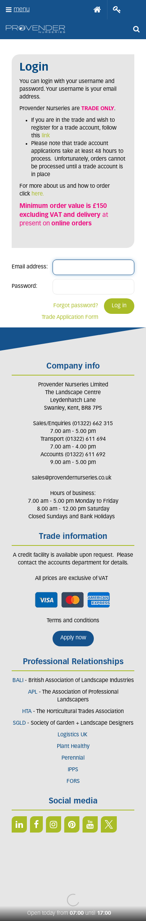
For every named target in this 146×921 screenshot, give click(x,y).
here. (38, 194)
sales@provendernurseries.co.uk (71, 478)
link (46, 136)
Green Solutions (73, 878)
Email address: (30, 267)
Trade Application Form (70, 317)
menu (22, 9)
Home (97, 9)
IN (53, 824)
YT (90, 824)
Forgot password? (75, 306)
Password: (24, 286)
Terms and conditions (73, 621)
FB (36, 824)
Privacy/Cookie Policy (73, 886)
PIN (71, 824)
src (136, 29)
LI (19, 824)
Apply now (73, 638)
